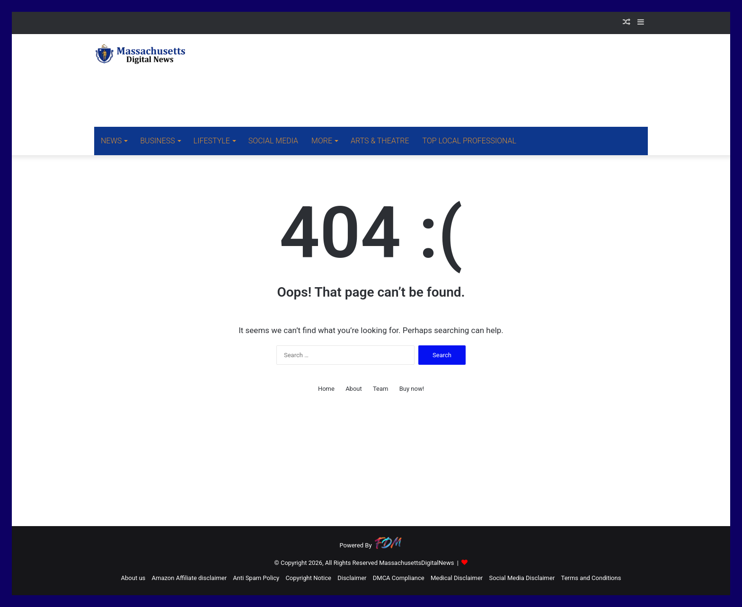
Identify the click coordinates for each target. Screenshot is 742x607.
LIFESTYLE (212, 140)
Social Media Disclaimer (522, 577)
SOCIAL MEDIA (273, 140)
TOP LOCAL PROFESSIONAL (469, 140)
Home (326, 388)
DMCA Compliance (398, 577)
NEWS (111, 140)
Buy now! (411, 388)
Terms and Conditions (591, 577)
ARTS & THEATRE (380, 140)
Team (381, 388)
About (353, 388)
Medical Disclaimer (457, 577)
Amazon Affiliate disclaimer (189, 577)
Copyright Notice (308, 577)
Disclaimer (351, 577)
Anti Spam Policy (256, 577)
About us (133, 577)
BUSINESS (157, 140)
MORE (321, 140)
